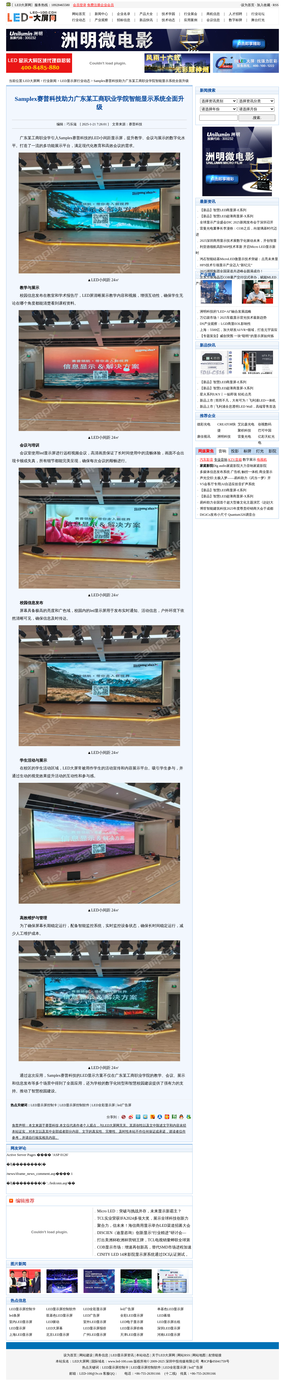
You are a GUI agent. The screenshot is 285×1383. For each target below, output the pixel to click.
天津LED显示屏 (131, 1335)
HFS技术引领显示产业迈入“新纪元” (226, 265)
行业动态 (78, 20)
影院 (272, 451)
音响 (222, 451)
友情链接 (215, 1355)
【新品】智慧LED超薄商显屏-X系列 (226, 216)
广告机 (236, 472)
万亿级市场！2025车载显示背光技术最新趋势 (233, 318)
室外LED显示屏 (94, 1322)
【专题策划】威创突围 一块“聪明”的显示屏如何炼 (237, 336)
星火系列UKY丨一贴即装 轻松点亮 (225, 394)
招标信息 (123, 20)
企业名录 (123, 14)
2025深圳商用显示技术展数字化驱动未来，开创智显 (238, 241)
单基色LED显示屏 (170, 1309)
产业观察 (101, 20)
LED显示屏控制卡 (44, 1105)
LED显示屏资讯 (122, 1355)
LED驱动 (52, 1322)
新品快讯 (146, 20)
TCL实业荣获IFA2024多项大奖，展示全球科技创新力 (142, 1218)
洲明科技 (224, 436)
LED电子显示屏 (131, 1322)
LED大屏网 (31, 81)
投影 (235, 451)
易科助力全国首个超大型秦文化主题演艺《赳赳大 (236, 502)
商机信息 (213, 14)
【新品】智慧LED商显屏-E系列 (223, 210)
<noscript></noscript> (99, 1173)
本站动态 (142, 1355)
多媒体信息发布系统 (215, 472)
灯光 (260, 451)
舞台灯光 (258, 20)
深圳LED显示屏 (168, 1328)
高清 (95, 453)
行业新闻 (49, 81)
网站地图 (199, 1355)
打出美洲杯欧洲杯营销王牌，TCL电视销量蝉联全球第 (143, 1240)
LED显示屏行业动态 (75, 81)
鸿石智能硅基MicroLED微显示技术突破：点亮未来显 (239, 259)
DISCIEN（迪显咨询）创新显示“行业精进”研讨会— (141, 1233)
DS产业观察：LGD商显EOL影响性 (225, 324)
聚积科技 (244, 430)
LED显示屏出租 (168, 1322)
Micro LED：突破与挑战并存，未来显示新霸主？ (139, 1211)
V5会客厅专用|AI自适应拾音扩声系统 (227, 484)
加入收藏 (263, 5)
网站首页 (78, 14)
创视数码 (264, 424)
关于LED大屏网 (163, 1355)
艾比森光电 (246, 424)
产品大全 (146, 14)
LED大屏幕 (54, 1328)
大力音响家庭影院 (253, 466)
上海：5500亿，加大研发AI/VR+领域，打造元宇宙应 (238, 330)
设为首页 (247, 5)
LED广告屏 (91, 1315)
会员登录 (79, 5)
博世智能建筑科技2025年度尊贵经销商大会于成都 (236, 508)
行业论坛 (258, 14)
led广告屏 (124, 1105)
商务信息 (101, 1355)
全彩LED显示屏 (131, 1315)
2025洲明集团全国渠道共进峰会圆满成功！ (231, 271)
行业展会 (190, 14)
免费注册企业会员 (100, 5)
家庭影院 (206, 466)
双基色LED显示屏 (59, 1315)
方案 (99, 1075)
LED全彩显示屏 (103, 1105)
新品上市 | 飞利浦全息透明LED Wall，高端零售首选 (238, 406)
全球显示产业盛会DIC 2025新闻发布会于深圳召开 (236, 222)
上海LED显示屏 (20, 1335)
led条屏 (14, 1315)
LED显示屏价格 (131, 1328)
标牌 (247, 451)
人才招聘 (235, 14)
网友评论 (18, 1148)
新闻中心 (101, 14)
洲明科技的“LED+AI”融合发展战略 (225, 311)
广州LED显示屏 (94, 1335)
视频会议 (79, 453)
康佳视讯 (203, 436)
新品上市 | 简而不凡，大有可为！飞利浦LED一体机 (238, 400)
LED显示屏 (17, 1328)
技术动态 (168, 20)
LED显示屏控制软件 (74, 1105)
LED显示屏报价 (94, 1328)
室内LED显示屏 (20, 1322)
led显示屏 (47, 453)
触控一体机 (250, 472)
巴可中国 (264, 430)
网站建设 (86, 1355)
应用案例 (190, 20)
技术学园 (168, 14)
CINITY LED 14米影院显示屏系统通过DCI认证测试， (143, 1254)
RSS (276, 5)
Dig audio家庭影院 (226, 466)
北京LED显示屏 (57, 1335)
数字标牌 (235, 20)
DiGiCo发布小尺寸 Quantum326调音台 (227, 515)
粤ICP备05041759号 (215, 1361)
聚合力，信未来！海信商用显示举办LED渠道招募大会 (143, 1225)
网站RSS (183, 1355)
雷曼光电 (244, 436)
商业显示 (265, 472)
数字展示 (249, 460)
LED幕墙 (163, 1315)
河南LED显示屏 (168, 1335)
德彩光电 (203, 424)
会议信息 (213, 20)
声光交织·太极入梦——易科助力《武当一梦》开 (235, 478)
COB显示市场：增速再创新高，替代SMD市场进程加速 (144, 1247)
